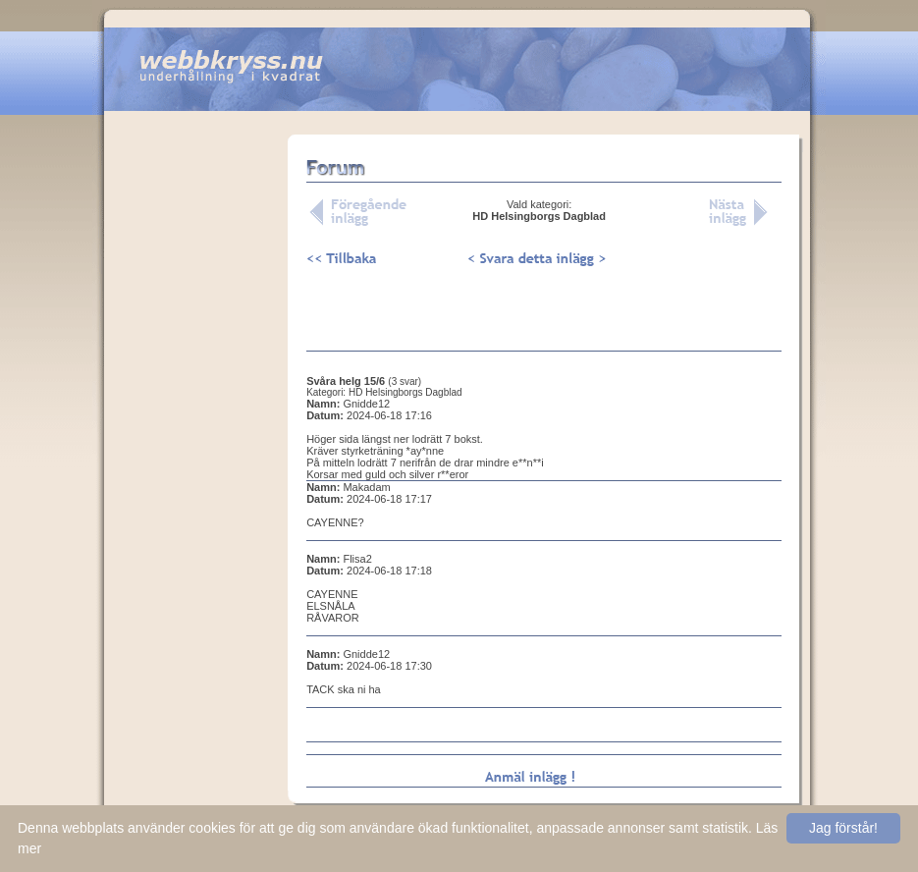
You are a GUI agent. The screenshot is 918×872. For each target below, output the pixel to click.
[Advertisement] (196, 441)
